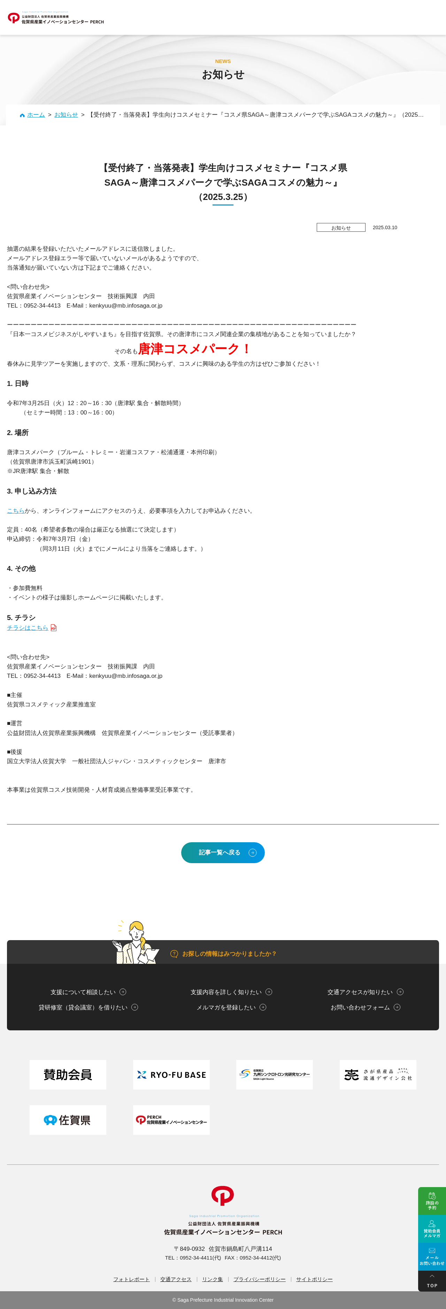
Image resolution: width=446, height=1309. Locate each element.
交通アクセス (176, 1279)
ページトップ (432, 1281)
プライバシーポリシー (259, 1279)
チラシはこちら (27, 628)
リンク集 (212, 1279)
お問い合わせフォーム (360, 1007)
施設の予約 (432, 1201)
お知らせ (66, 114)
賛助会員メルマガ (432, 1229)
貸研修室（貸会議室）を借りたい (83, 1007)
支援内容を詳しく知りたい (226, 992)
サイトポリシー (314, 1279)
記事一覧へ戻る (219, 852)
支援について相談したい (83, 992)
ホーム (36, 114)
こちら (16, 511)
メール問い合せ (432, 1257)
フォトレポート (131, 1279)
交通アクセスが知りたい (360, 992)
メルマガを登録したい (226, 1007)
